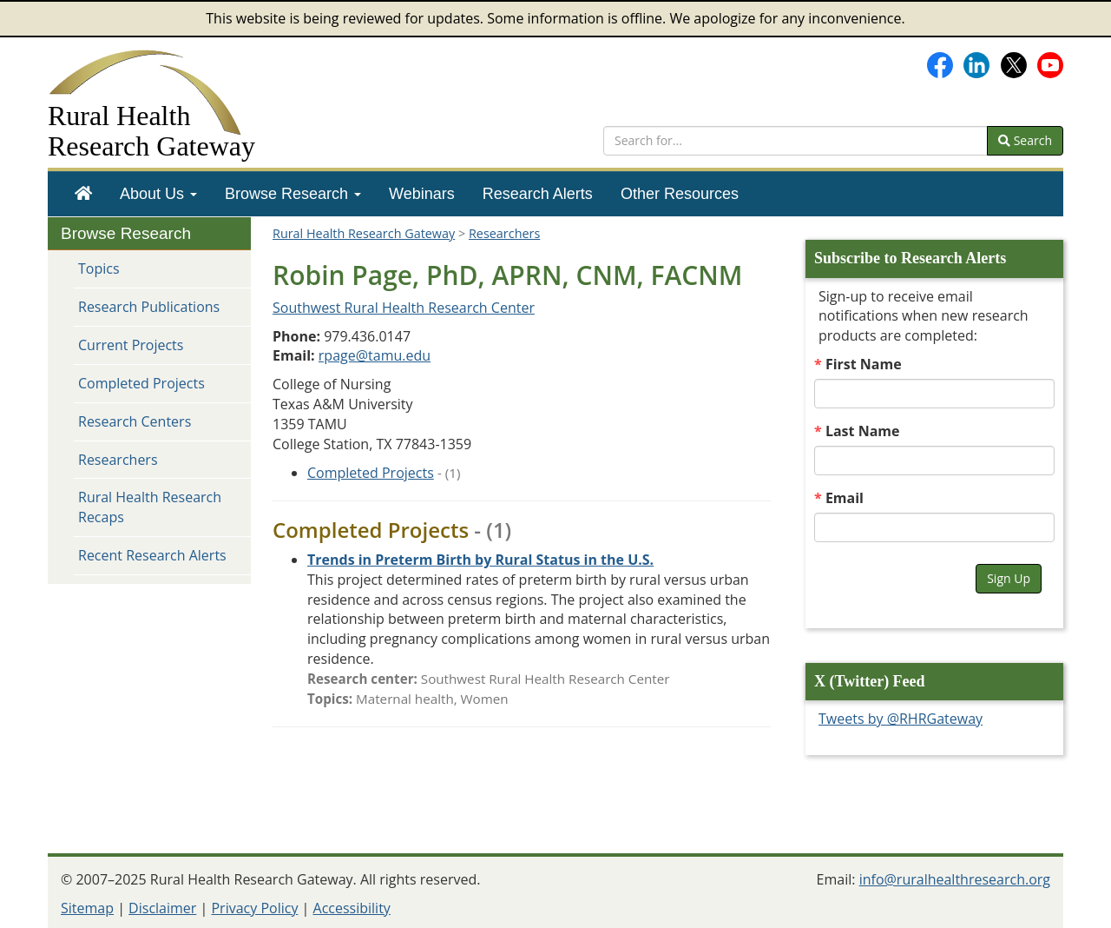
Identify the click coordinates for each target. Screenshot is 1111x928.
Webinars (422, 193)
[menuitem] (83, 193)
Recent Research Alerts (152, 555)
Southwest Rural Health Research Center (404, 307)
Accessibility (352, 908)
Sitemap (87, 908)
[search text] (795, 141)
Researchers (118, 459)
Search (1025, 140)
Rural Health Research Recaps (149, 507)
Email (844, 497)
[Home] (83, 193)
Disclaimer (162, 908)
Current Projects (130, 345)
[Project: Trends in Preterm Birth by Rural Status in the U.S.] (480, 559)
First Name (863, 364)
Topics (99, 268)
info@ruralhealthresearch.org (954, 879)
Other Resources (680, 193)
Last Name (862, 431)
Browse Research (293, 193)
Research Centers (134, 421)
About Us (158, 193)
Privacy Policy (254, 908)
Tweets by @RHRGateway (900, 718)
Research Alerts (538, 193)
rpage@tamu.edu (375, 355)
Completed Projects (141, 383)
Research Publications (149, 306)
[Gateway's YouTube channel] (1050, 63)
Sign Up (1008, 578)
